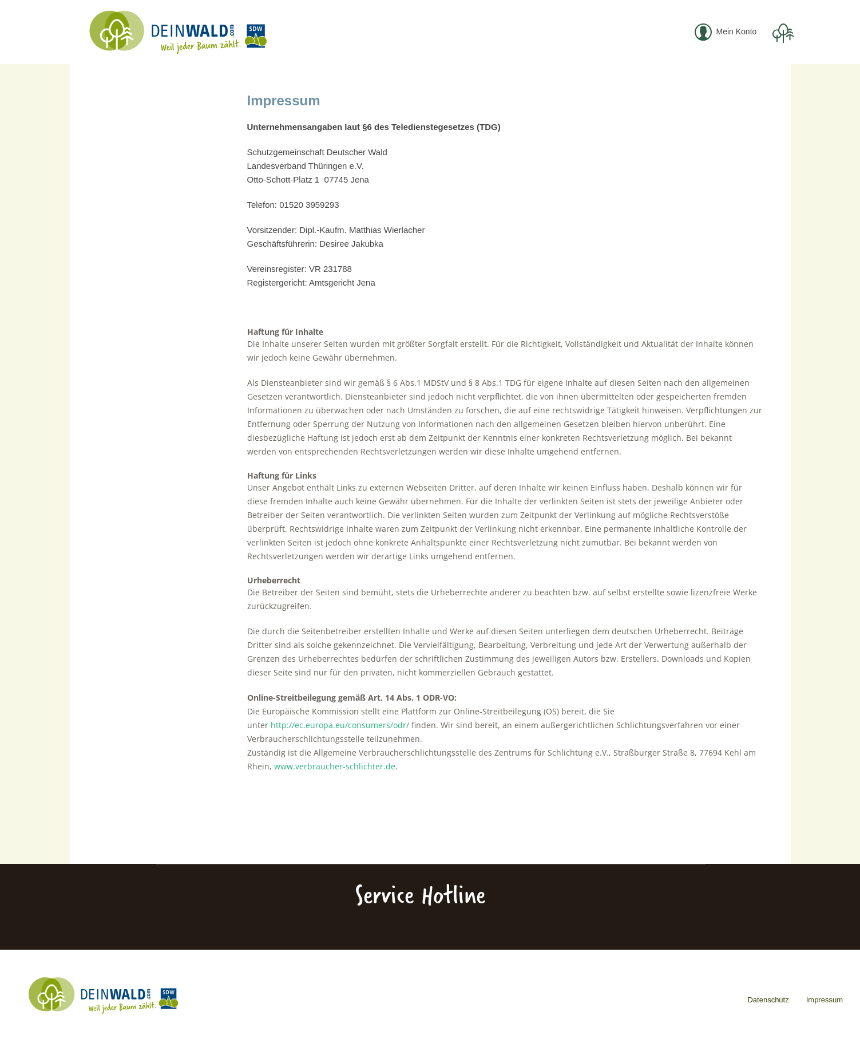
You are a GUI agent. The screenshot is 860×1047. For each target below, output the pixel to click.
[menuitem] (726, 32)
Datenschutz (767, 999)
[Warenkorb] (782, 32)
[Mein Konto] (726, 32)
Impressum (824, 999)
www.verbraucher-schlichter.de (334, 766)
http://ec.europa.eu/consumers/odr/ (340, 725)
